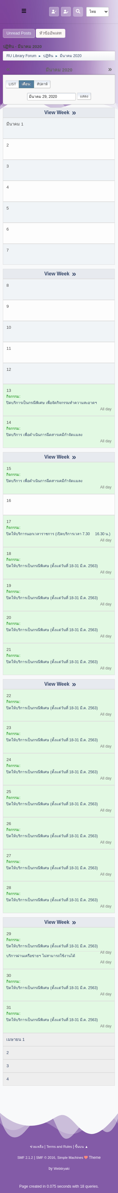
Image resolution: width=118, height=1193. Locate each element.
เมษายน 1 (15, 1039)
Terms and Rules (59, 1146)
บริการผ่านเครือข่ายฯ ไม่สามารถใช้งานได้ (40, 956)
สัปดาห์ (42, 84)
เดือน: (26, 84)
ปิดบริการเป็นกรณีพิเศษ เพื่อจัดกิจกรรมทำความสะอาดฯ (51, 403)
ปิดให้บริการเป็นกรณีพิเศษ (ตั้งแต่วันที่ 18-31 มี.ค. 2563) (52, 566)
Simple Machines (70, 1157)
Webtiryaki (61, 1168)
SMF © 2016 (45, 1157)
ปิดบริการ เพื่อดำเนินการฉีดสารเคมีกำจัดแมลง (44, 435)
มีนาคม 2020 (59, 69)
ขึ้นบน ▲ (81, 1146)
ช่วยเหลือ (36, 1146)
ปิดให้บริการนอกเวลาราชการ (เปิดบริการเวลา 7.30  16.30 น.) (58, 534)
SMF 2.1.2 (25, 1157)
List (12, 84)
